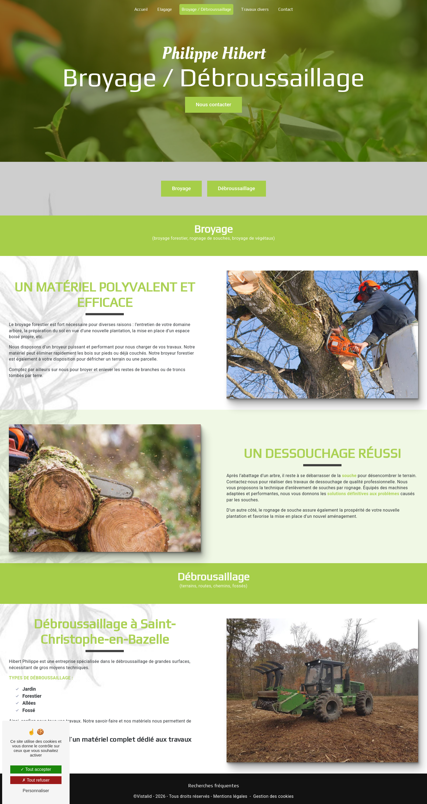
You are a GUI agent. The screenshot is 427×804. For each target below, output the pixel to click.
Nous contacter (213, 104)
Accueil (141, 9)
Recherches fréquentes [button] (213, 785)
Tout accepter (36, 769)
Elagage (164, 9)
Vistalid (144, 796)
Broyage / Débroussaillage (206, 9)
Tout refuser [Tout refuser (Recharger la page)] (36, 780)
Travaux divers (255, 9)
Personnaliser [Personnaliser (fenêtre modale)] (36, 790)
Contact (285, 9)
